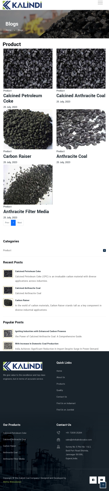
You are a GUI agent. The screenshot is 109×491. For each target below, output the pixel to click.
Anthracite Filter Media (26, 212)
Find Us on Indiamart (66, 403)
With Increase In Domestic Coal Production (36, 343)
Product (7, 90)
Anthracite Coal (71, 156)
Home (59, 371)
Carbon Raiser (17, 156)
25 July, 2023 (10, 107)
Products (60, 383)
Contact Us (61, 396)
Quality (59, 390)
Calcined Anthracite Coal (80, 96)
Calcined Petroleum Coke (22, 98)
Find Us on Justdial (65, 409)
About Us (60, 377)
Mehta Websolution (12, 481)
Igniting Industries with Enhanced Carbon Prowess (40, 331)
